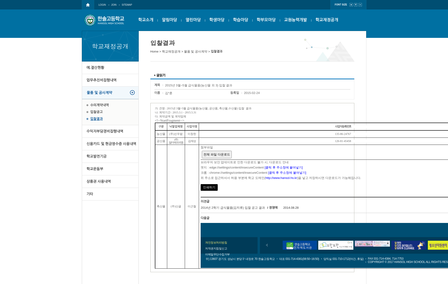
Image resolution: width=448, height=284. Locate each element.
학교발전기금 (97, 156)
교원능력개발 (295, 20)
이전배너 (267, 245)
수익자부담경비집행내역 (105, 131)
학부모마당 (266, 20)
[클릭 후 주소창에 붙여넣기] (284, 167)
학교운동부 (95, 169)
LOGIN (102, 5)
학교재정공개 (326, 20)
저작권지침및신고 (216, 248)
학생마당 (216, 20)
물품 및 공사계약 (99, 93)
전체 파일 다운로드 (216, 154)
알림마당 (169, 20)
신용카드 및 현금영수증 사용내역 (111, 144)
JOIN (114, 5)
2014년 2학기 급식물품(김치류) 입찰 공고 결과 (233, 207)
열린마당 (193, 20)
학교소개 (145, 20)
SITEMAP (127, 5)
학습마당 (240, 20)
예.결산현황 (95, 68)
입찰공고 (96, 112)
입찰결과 (96, 119)
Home (154, 51)
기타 (90, 194)
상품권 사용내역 (99, 181)
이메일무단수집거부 (217, 254)
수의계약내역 (99, 105)
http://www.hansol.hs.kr (281, 178)
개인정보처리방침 (216, 242)
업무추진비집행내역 (102, 80)
